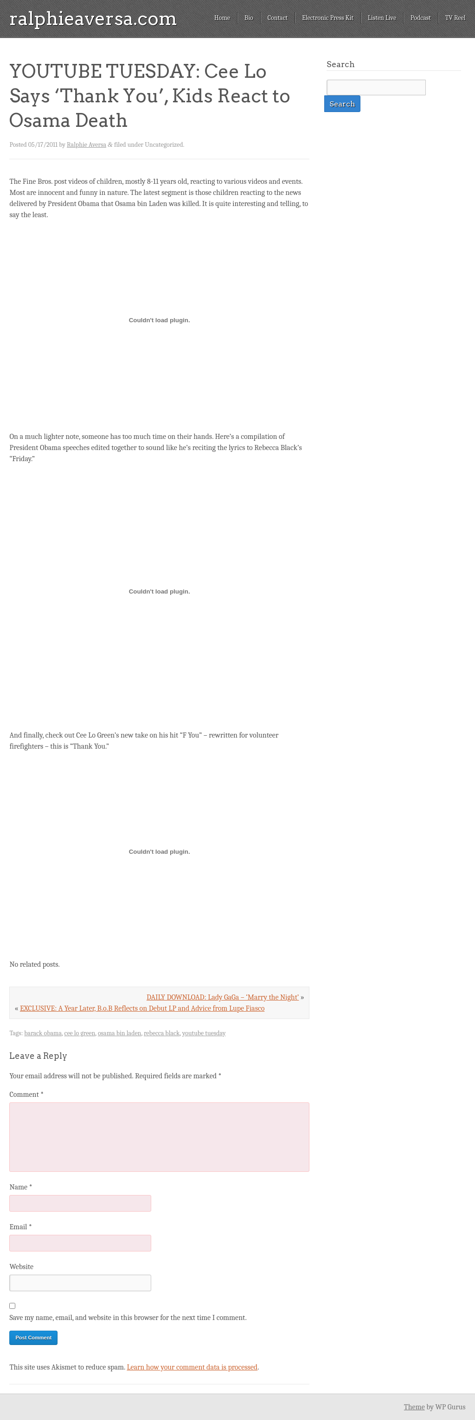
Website (21, 1267)
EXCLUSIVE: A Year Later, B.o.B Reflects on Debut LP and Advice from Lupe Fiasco (142, 1008)
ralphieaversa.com (93, 18)
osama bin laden (119, 1033)
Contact (278, 18)
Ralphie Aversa (86, 145)
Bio (248, 18)
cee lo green (80, 1033)
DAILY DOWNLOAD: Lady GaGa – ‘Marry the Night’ (223, 997)
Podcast (421, 18)
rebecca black (162, 1033)
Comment (26, 1094)
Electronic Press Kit (327, 18)
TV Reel (455, 18)
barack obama (43, 1033)
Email (20, 1227)
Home (222, 18)
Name (20, 1187)
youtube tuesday (204, 1033)
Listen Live (382, 18)
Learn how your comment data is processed (192, 1367)
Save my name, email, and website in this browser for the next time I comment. (127, 1318)
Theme (414, 1407)
